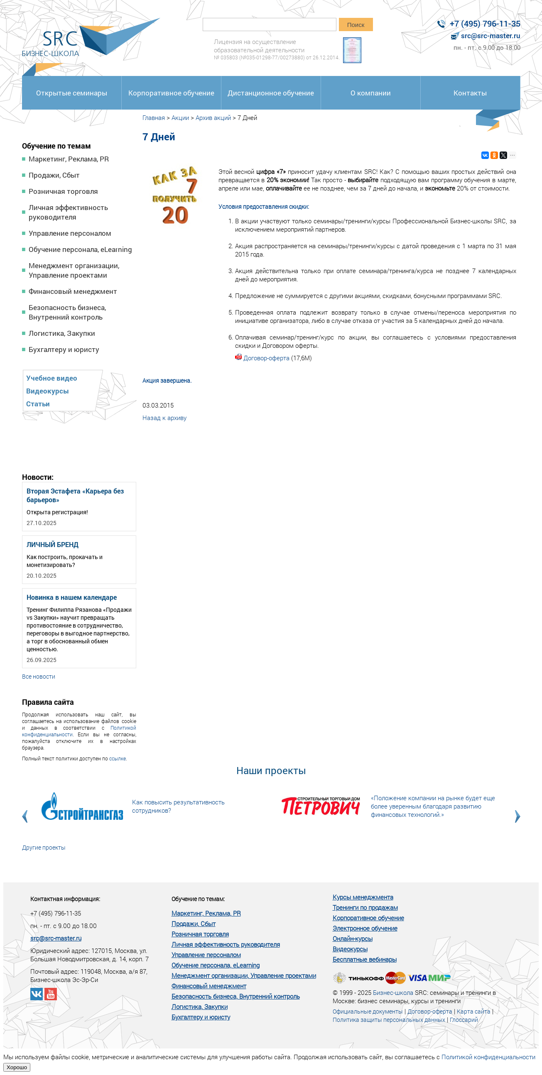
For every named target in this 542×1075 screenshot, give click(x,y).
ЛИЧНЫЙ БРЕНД (52, 544)
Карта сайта (473, 1011)
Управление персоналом (70, 233)
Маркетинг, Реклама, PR (69, 159)
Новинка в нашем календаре (72, 597)
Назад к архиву (164, 417)
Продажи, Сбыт (54, 175)
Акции (180, 117)
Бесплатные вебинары (365, 959)
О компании (371, 93)
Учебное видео (51, 378)
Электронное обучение (365, 928)
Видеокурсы (47, 391)
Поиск (356, 24)
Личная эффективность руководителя (68, 212)
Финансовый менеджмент (73, 291)
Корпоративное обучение (171, 93)
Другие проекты (44, 847)
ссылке (117, 758)
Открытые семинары (71, 93)
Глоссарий (464, 1020)
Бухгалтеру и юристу (64, 349)
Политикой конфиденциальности (488, 1057)
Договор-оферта (266, 358)
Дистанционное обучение (271, 93)
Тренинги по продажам (365, 907)
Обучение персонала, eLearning (80, 249)
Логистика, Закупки (62, 333)
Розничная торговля (63, 191)
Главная (153, 117)
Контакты (470, 93)
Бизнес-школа (393, 992)
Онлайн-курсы (353, 938)
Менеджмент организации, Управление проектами (74, 270)
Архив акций (213, 117)
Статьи (38, 403)
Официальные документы (368, 1011)
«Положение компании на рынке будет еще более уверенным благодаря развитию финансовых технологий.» (433, 806)
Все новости (38, 676)
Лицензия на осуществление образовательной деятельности (277, 49)
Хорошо (17, 1067)
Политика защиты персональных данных (389, 1020)
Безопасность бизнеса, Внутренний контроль (67, 312)
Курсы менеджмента (363, 897)
